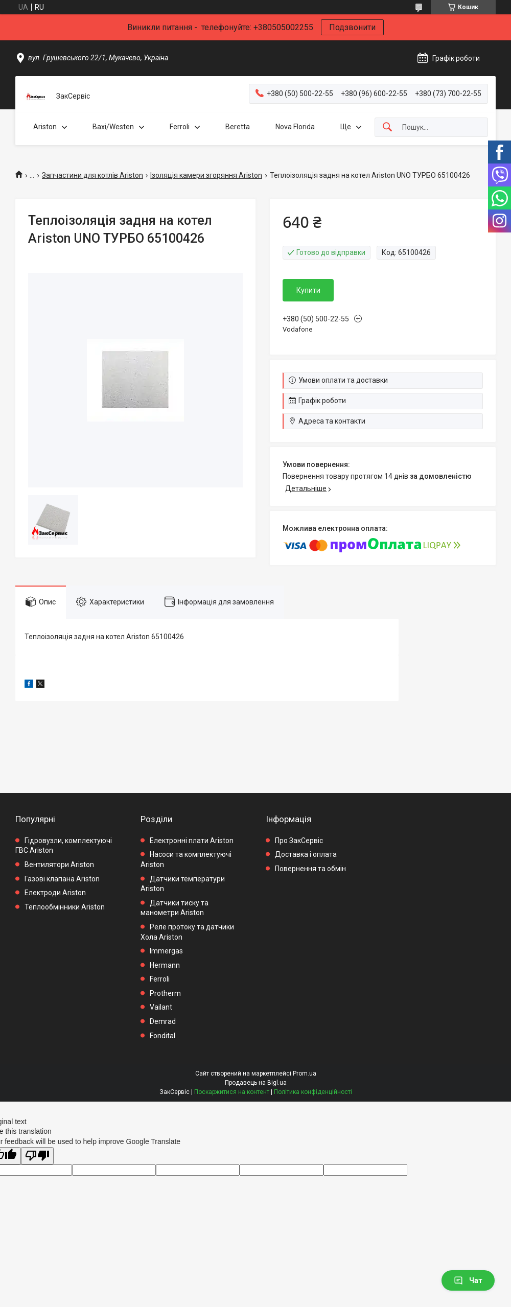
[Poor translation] (37, 1156)
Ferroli (180, 127)
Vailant (161, 1007)
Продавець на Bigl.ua (256, 1082)
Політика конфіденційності (313, 1091)
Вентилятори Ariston (59, 864)
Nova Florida (295, 127)
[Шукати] (387, 127)
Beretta (237, 127)
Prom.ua (304, 1073)
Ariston (45, 127)
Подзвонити (352, 27)
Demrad (163, 1021)
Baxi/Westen (113, 127)
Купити (308, 290)
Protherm (165, 993)
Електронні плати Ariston (192, 840)
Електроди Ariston (55, 893)
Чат (468, 1280)
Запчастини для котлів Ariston (92, 175)
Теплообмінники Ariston (65, 907)
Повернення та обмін (310, 869)
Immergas (166, 951)
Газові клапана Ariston (62, 879)
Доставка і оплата (306, 854)
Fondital (162, 1036)
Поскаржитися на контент (231, 1091)
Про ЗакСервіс (299, 840)
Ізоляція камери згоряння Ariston (206, 175)
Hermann (165, 965)
